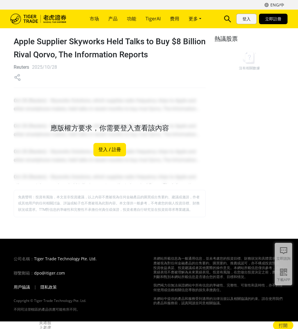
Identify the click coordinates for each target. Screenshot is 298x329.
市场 (94, 18)
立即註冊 (273, 19)
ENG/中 (277, 5)
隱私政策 (48, 287)
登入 (246, 19)
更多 (195, 18)
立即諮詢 (283, 258)
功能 (131, 18)
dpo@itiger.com (49, 273)
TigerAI (153, 18)
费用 (174, 18)
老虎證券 (42, 19)
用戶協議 (22, 287)
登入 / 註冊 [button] (110, 149)
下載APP (283, 279)
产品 (113, 18)
